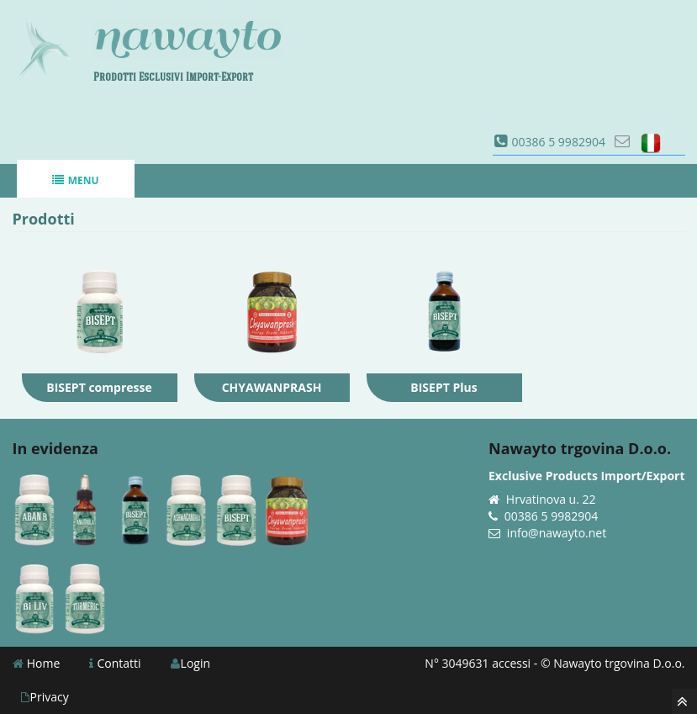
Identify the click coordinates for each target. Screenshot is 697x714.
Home (37, 663)
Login (190, 663)
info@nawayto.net (556, 533)
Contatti (114, 663)
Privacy (45, 697)
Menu (75, 180)
